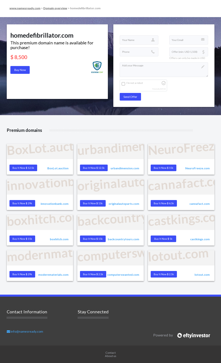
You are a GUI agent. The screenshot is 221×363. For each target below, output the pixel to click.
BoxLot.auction (58, 168)
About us (110, 356)
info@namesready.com (25, 331)
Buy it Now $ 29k (22, 274)
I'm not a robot (134, 82)
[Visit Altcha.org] (164, 84)
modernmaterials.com (53, 274)
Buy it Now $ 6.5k (164, 203)
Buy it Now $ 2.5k (164, 274)
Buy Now (20, 69)
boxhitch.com (59, 239)
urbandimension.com (125, 168)
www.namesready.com (24, 8)
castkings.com (200, 239)
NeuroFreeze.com (197, 168)
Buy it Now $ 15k (93, 238)
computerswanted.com (123, 274)
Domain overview (55, 8)
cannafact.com (199, 203)
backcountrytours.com (123, 239)
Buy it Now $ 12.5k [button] (23, 167)
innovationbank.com (55, 203)
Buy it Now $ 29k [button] (22, 203)
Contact (110, 352)
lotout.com (202, 274)
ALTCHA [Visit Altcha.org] (163, 89)
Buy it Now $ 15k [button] (163, 167)
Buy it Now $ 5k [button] (163, 238)
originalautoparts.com (124, 203)
